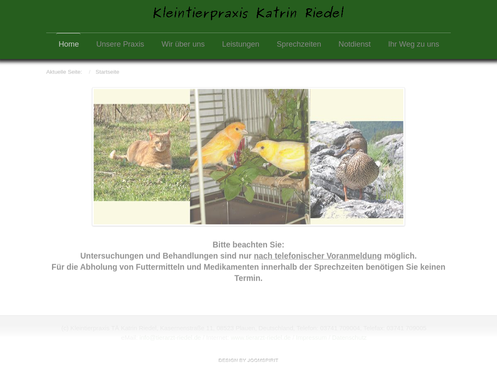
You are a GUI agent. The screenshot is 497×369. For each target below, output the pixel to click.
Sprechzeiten (299, 44)
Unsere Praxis (120, 44)
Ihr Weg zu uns (413, 44)
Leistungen (240, 44)
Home (69, 44)
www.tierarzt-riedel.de (261, 337)
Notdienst (354, 44)
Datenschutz (349, 337)
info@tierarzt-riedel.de (170, 337)
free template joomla (248, 360)
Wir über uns (183, 44)
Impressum (311, 337)
